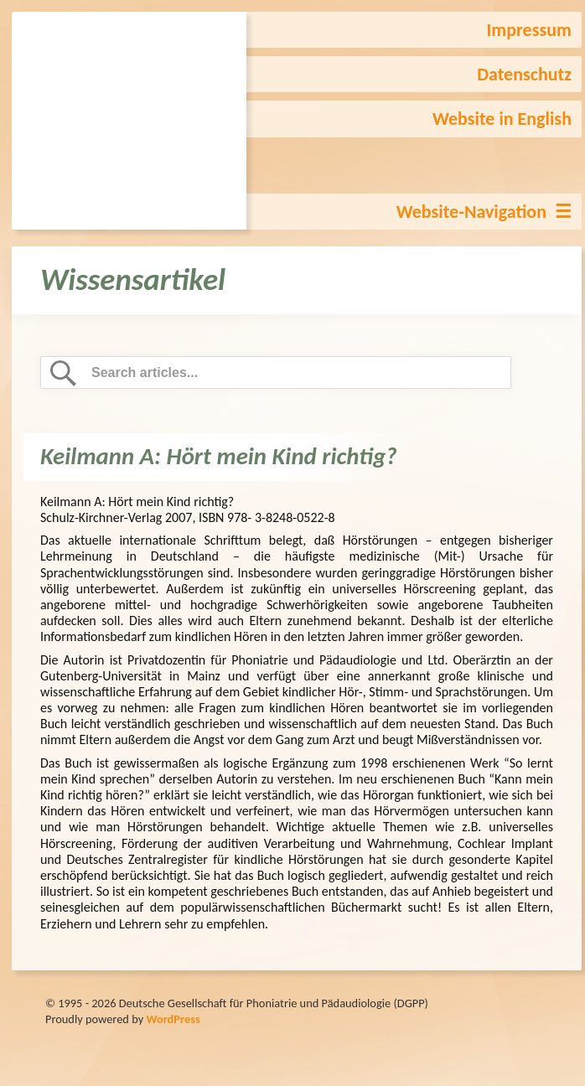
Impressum (528, 29)
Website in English (502, 118)
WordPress (172, 1019)
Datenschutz (524, 74)
